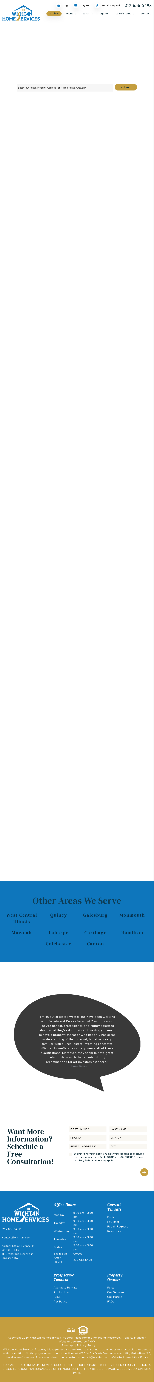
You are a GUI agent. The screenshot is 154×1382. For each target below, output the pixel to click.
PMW (91, 1341)
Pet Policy (60, 1301)
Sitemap (67, 1345)
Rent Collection (79, 111)
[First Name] (87, 1129)
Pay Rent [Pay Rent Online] (82, 5)
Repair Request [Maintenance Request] (107, 5)
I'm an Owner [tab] (110, 157)
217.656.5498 (138, 5)
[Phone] (122, 185)
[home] (21, 13)
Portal (111, 1217)
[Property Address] (65, 88)
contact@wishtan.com (16, 1237)
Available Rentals (65, 1287)
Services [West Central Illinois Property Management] (54, 13)
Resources (114, 1231)
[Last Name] (128, 1129)
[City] (122, 201)
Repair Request (117, 1226)
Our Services (115, 1292)
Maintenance (99, 111)
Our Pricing (114, 1297)
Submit (126, 87)
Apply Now (61, 1292)
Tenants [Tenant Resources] (88, 13)
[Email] (122, 177)
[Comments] (122, 219)
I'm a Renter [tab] (132, 157)
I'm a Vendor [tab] (110, 162)
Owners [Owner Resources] (71, 13)
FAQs (57, 1297)
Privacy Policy (86, 1345)
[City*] (128, 1146)
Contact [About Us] (145, 13)
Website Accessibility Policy (129, 1357)
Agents (104, 13)
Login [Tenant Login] (63, 5)
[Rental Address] (122, 193)
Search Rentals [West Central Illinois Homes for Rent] (125, 13)
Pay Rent (113, 1222)
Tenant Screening (56, 111)
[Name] (122, 169)
